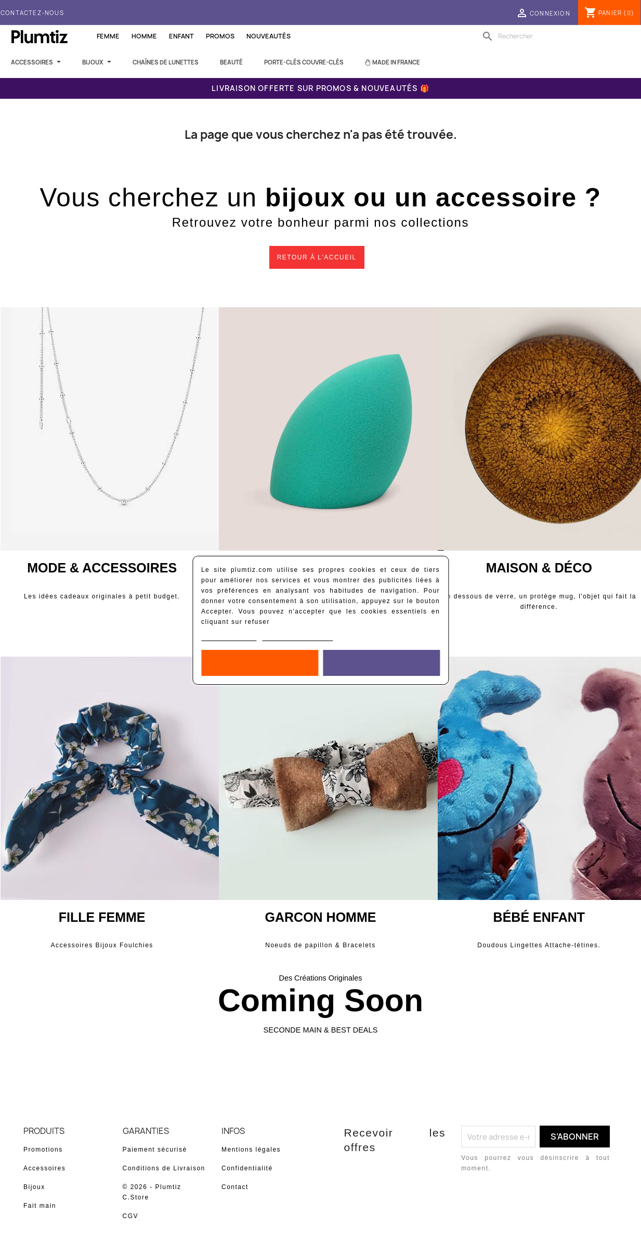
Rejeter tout (259, 663)
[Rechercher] (545, 36)
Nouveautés (268, 36)
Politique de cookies (229, 637)
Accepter (381, 663)
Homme (144, 36)
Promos (220, 36)
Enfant (181, 36)
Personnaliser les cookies (298, 637)
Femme (108, 36)
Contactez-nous (32, 13)
